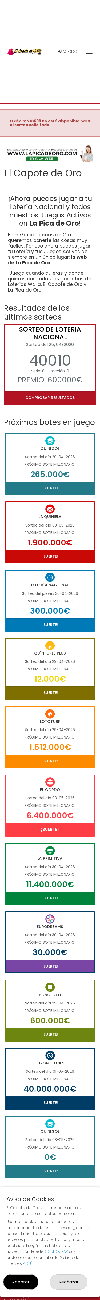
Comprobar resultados (50, 397)
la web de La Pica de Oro (47, 260)
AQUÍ (27, 1263)
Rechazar (69, 1282)
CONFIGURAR (56, 1251)
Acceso (68, 51)
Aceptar (21, 1282)
